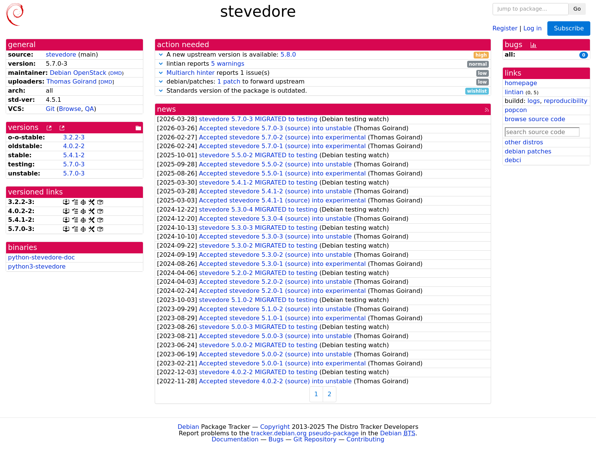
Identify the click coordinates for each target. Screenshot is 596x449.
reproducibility (566, 100)
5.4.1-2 (74, 155)
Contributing (366, 439)
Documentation (235, 439)
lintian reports (323, 64)
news (166, 109)
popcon (516, 110)
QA (89, 108)
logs (534, 100)
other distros (524, 142)
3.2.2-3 (74, 137)
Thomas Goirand (71, 81)
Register (505, 28)
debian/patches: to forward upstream (323, 82)
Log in (532, 28)
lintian (514, 92)
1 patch (228, 81)
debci (513, 160)
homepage (521, 83)
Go (577, 9)
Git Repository (314, 439)
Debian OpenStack (78, 72)
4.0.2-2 (74, 146)
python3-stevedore (37, 266)
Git (50, 108)
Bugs (276, 439)
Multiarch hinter (190, 72)
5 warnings (227, 63)
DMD (116, 73)
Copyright (275, 426)
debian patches (528, 151)
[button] (161, 54)
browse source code (535, 119)
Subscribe (569, 28)
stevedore (61, 54)
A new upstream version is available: (323, 55)
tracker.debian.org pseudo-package (305, 433)
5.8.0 (288, 54)
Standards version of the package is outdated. (323, 91)
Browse (70, 108)
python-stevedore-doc (41, 257)
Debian (188, 426)
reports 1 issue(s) (323, 73)
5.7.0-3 (74, 164)
